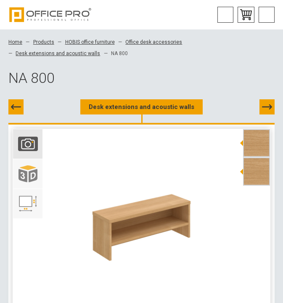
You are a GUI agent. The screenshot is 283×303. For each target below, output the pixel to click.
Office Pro (50, 14)
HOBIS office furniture (90, 42)
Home (15, 42)
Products (43, 42)
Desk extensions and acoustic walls (58, 53)
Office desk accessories (153, 42)
